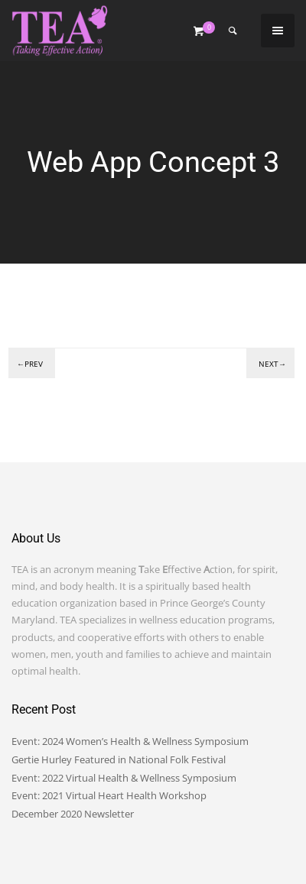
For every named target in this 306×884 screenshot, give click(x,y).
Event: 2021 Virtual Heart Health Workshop (109, 795)
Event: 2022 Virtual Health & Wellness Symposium (123, 778)
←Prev (30, 363)
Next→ (272, 363)
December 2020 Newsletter (72, 814)
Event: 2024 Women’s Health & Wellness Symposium (130, 741)
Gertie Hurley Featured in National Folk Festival (118, 759)
